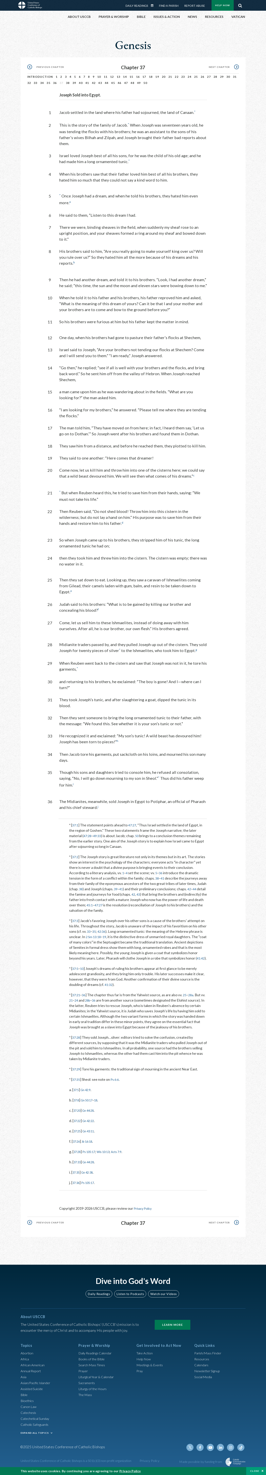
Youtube (212, 1451)
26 (202, 76)
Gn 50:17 (89, 1104)
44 (107, 83)
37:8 (76, 1104)
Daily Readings (137, 5)
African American (34, 1368)
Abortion (27, 1356)
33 (35, 83)
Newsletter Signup (208, 1374)
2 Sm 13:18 (94, 935)
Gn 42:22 (91, 1124)
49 (139, 83)
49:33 (98, 834)
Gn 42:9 (88, 1093)
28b (93, 1004)
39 (74, 83)
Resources (202, 1362)
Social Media (204, 1380)
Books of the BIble (92, 1362)
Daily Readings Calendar (153, 6)
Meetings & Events (151, 1368)
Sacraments (87, 1386)
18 (151, 76)
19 (157, 76)
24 (189, 76)
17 (144, 76)
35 (48, 83)
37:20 (77, 1114)
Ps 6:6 (116, 1083)
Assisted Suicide (33, 1392)
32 (29, 83)
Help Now (222, 5)
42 (94, 83)
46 (119, 83)
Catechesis (29, 1416)
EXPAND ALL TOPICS (35, 1436)
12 (112, 76)
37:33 (77, 1165)
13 (118, 76)
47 (126, 83)
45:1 (111, 903)
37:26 (77, 1145)
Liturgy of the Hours (93, 1392)
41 (87, 83)
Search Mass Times (93, 1368)
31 (235, 76)
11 (106, 76)
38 (68, 83)
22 (176, 76)
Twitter (193, 1451)
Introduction (40, 76)
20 (164, 76)
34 (42, 83)
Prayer (83, 1374)
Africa (25, 1362)
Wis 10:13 (108, 1155)
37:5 (75, 972)
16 (138, 76)
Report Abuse (194, 5)
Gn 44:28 (91, 1114)
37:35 (76, 1083)
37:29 (76, 1073)
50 (145, 83)
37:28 (76, 1041)
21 (170, 76)
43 (100, 83)
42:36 (102, 930)
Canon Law (29, 1410)
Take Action (145, 1356)
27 (209, 76)
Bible (25, 1398)
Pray (140, 1374)
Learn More (172, 1328)
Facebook (203, 1451)
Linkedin (222, 1451)
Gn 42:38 (90, 1176)
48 (132, 83)
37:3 (75, 919)
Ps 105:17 (91, 1155)
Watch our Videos (162, 1297)
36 (55, 83)
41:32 (109, 988)
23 (183, 76)
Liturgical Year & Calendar (98, 1380)
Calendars (202, 1368)
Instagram (231, 1451)
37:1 (75, 823)
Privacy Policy (144, 1212)
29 (222, 76)
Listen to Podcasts (130, 1297)
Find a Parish (168, 5)
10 (99, 76)
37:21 (76, 998)
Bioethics (28, 1404)
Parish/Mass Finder (209, 1356)
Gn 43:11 (91, 1135)
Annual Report (32, 1374)
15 (131, 76)
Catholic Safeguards (36, 1428)
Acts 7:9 (124, 1155)
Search (240, 5)
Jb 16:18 (89, 1145)
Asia (24, 1380)
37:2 (75, 855)
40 (81, 83)
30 (228, 76)
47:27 (133, 823)
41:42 (74, 962)
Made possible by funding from (201, 1465)
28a (193, 998)
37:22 (77, 1124)
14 (125, 76)
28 (215, 76)
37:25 (77, 1135)
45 (113, 83)
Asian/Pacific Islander (37, 1386)
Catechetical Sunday (36, 1422)
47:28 (87, 834)
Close (254, 1470)
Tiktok (241, 1451)
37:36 (76, 1186)
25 (196, 76)
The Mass (85, 1398)
